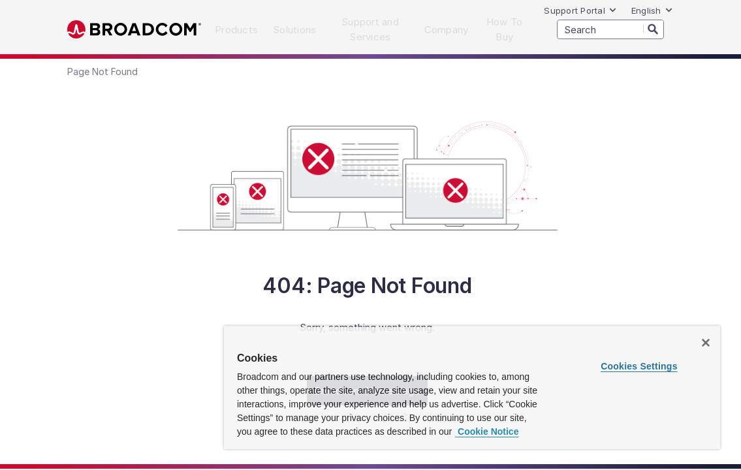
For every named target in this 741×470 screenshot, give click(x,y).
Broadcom (134, 29)
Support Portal (580, 10)
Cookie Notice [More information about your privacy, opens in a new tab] (486, 431)
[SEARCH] (610, 29)
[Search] (653, 28)
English (652, 10)
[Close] (706, 343)
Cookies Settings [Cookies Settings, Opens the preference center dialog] (639, 366)
